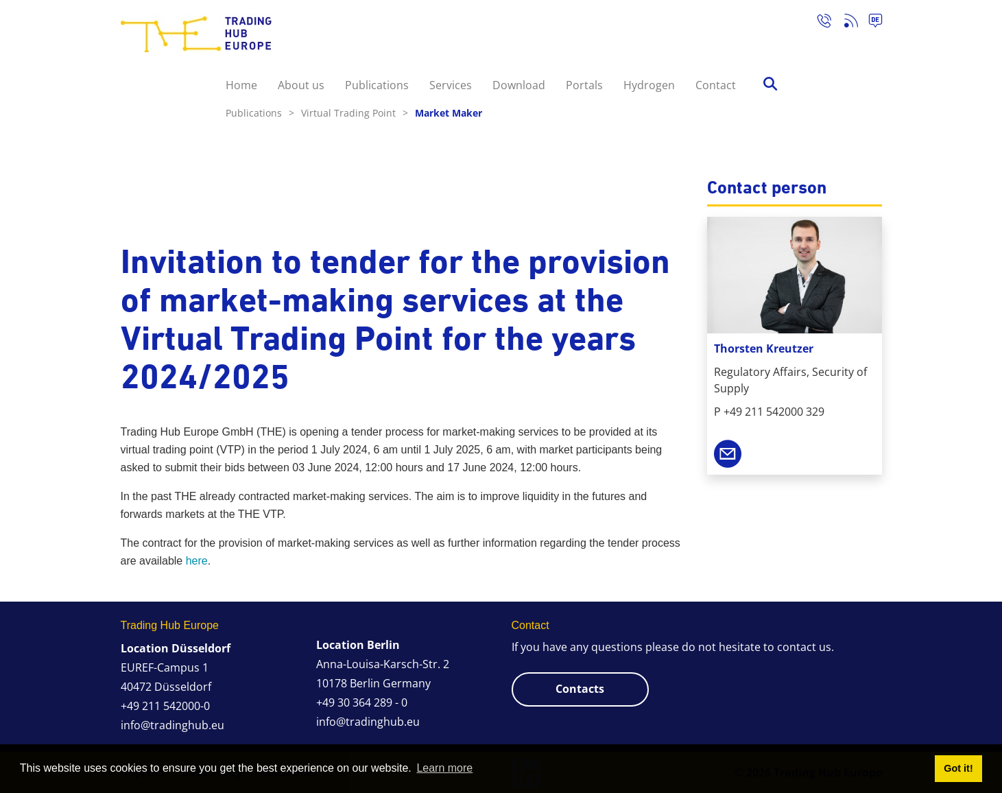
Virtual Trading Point (354, 112)
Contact (715, 85)
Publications (377, 85)
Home (241, 85)
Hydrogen (649, 85)
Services (450, 85)
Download (518, 85)
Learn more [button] (444, 768)
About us (301, 85)
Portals (584, 85)
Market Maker (448, 112)
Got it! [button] (958, 768)
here (197, 561)
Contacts (580, 688)
